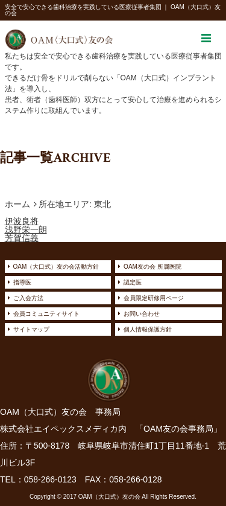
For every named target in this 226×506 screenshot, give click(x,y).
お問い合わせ (142, 313)
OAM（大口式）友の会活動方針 (56, 266)
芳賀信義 (22, 238)
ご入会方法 (28, 298)
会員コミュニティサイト (46, 313)
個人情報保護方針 (148, 329)
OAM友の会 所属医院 (152, 266)
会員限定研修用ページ (154, 298)
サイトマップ (31, 329)
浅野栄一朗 (26, 229)
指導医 (22, 282)
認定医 (133, 282)
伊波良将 (22, 221)
